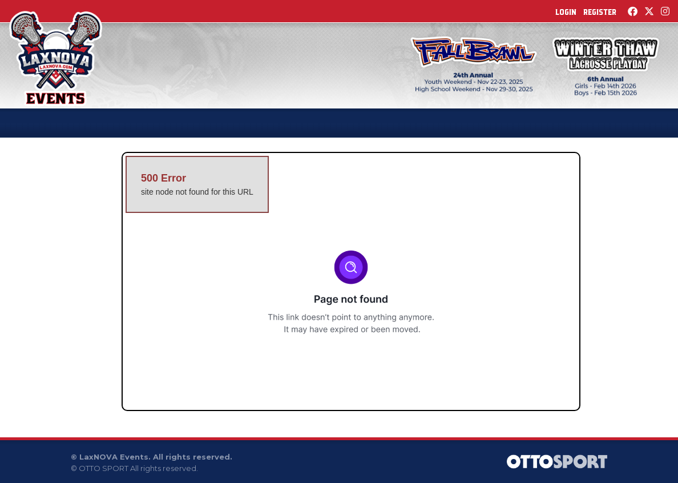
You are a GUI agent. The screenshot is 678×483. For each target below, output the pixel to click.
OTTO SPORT (103, 468)
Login (565, 12)
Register (599, 12)
